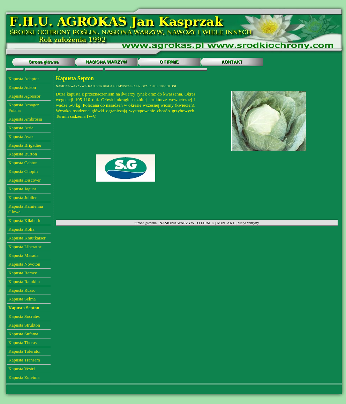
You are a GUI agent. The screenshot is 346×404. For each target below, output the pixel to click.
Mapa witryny (248, 223)
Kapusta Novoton (24, 264)
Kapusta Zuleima (23, 377)
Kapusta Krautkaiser (27, 238)
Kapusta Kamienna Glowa (25, 209)
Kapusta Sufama (23, 333)
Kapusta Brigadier (25, 145)
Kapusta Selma (22, 299)
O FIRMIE (205, 223)
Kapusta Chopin (23, 171)
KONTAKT (226, 223)
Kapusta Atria (20, 127)
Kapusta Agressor (24, 96)
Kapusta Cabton (22, 162)
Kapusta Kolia (21, 229)
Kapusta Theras (22, 342)
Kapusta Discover (24, 180)
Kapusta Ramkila (24, 281)
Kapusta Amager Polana (23, 107)
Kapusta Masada (23, 255)
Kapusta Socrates (24, 316)
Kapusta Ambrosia (25, 119)
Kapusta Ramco (22, 272)
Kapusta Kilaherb (24, 220)
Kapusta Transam (24, 360)
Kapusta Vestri (21, 368)
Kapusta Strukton (24, 325)
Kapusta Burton (22, 154)
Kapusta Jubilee (22, 197)
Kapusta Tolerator (24, 351)
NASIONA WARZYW (177, 223)
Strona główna (145, 223)
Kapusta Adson (22, 87)
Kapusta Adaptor (23, 78)
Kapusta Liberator (24, 246)
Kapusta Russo (22, 290)
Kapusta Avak (20, 136)
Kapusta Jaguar (22, 188)
